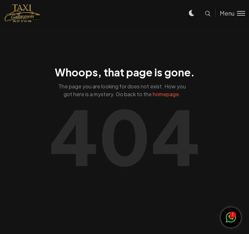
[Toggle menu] (230, 13)
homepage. (167, 94)
